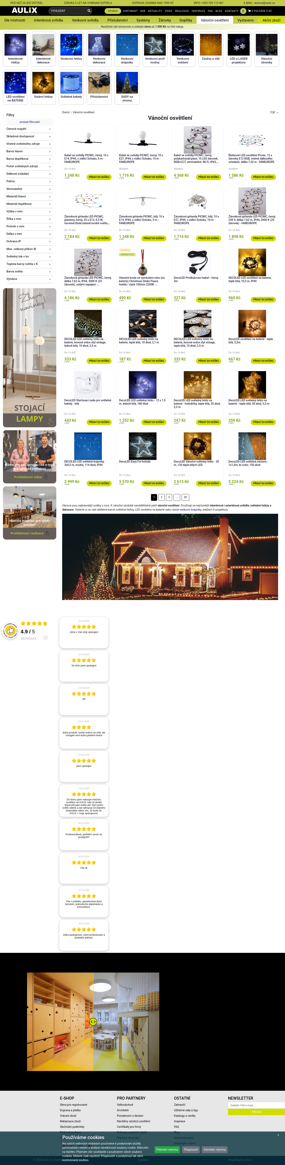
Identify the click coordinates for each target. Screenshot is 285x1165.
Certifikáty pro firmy (129, 1126)
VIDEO (168, 11)
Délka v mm (14, 234)
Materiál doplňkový (19, 204)
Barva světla (15, 271)
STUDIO (113, 11)
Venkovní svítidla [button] (85, 20)
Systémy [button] (143, 20)
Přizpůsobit (191, 1149)
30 (185, 497)
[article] (84, 632)
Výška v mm (15, 211)
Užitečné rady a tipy (186, 1110)
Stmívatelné (14, 189)
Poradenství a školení (130, 1115)
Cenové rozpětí (16, 129)
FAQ (210, 11)
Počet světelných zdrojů (22, 166)
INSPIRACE (198, 11)
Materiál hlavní (16, 196)
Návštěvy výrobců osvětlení (133, 1121)
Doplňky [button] (186, 20)
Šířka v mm (14, 219)
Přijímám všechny (167, 1149)
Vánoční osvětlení (84, 112)
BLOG (219, 11)
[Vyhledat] (89, 11)
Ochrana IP (14, 241)
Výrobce (12, 279)
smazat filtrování (29, 122)
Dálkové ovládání (18, 174)
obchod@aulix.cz (264, 3)
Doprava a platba (70, 1110)
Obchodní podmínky (72, 1126)
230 (28, 638)
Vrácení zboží (68, 1115)
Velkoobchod (125, 1104)
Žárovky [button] (164, 20)
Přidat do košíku (99, 177)
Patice (11, 181)
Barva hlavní (15, 151)
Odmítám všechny (215, 1149)
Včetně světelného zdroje (23, 144)
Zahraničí (179, 1104)
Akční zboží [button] (271, 20)
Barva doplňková (17, 159)
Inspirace (179, 1121)
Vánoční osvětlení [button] (215, 20)
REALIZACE (182, 11)
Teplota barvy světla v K (22, 264)
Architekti (123, 1110)
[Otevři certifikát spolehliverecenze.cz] (34, 624)
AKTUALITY (155, 11)
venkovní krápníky (190, 509)
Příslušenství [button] (117, 20)
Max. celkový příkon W (21, 249)
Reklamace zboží (70, 1121)
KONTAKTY (231, 11)
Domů (65, 112)
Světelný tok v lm (18, 256)
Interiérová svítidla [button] (48, 20)
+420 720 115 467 (212, 3)
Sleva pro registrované (73, 1104)
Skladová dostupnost (20, 136)
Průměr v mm (15, 226)
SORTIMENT (130, 11)
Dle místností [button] (14, 20)
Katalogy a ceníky (184, 1115)
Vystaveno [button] (245, 20)
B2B (143, 11)
